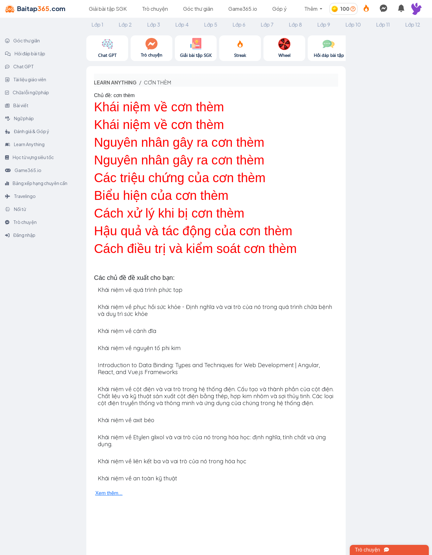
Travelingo (20, 196)
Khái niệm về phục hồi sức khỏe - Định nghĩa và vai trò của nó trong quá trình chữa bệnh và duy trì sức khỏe (215, 310)
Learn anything (115, 82)
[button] (419, 9)
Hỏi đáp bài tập (25, 53)
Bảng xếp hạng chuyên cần (36, 183)
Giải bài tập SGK (108, 8)
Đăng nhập (20, 235)
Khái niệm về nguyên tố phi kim (139, 348)
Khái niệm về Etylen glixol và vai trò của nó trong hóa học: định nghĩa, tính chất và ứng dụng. (212, 441)
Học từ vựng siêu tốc (29, 157)
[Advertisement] (389, 130)
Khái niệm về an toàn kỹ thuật (137, 478)
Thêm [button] (311, 8)
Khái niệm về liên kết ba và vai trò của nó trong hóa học (172, 461)
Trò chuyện (155, 8)
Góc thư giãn (198, 8)
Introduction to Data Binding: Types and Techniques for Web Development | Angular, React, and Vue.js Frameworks (209, 368)
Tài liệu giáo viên (25, 79)
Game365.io (242, 8)
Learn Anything (25, 144)
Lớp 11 (383, 24)
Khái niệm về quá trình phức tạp (140, 289)
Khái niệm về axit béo (126, 420)
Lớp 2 (125, 24)
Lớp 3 (153, 24)
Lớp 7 (267, 24)
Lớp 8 (295, 24)
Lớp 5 (210, 24)
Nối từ (15, 209)
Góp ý (279, 8)
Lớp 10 (353, 24)
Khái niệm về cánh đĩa (127, 331)
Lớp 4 (182, 24)
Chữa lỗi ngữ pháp (27, 92)
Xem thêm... (108, 493)
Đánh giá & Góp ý (27, 131)
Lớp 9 (323, 24)
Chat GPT (19, 66)
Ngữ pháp (19, 118)
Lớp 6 (238, 24)
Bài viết (16, 105)
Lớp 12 (412, 24)
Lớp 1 (97, 24)
